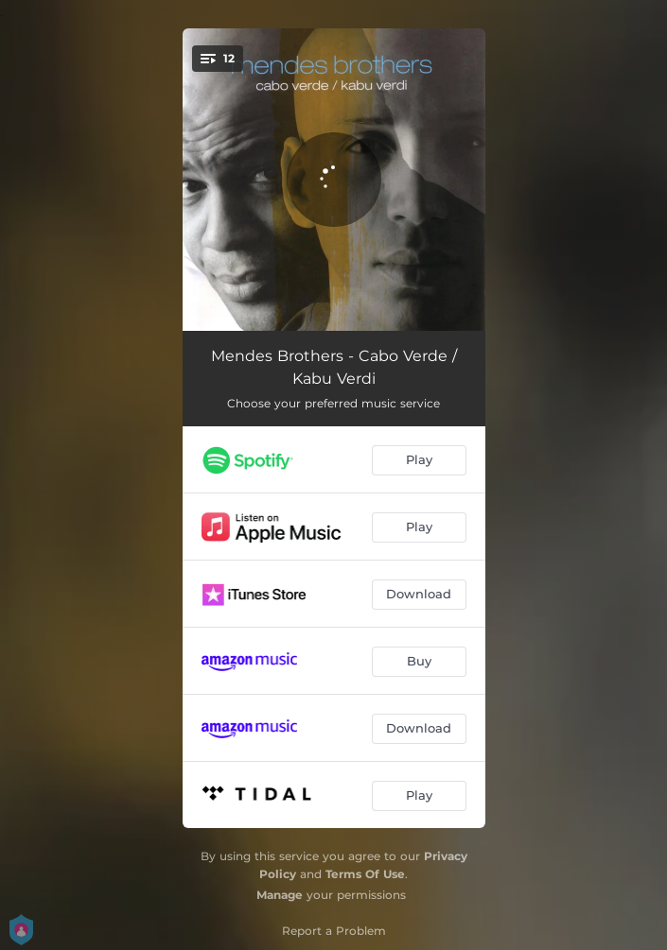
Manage (279, 895)
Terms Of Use (365, 874)
